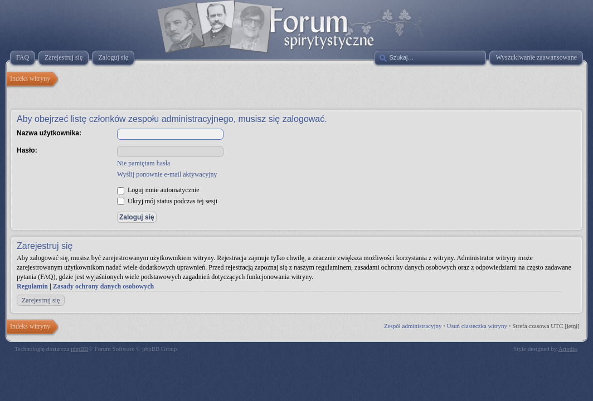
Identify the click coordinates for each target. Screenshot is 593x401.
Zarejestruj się (41, 300)
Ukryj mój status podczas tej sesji (167, 201)
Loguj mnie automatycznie (158, 190)
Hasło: (27, 150)
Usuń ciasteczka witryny (477, 325)
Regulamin (32, 286)
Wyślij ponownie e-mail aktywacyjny (167, 174)
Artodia (567, 348)
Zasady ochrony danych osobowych (103, 286)
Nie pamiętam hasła (143, 163)
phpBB (79, 348)
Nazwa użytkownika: (49, 133)
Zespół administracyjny (413, 325)
